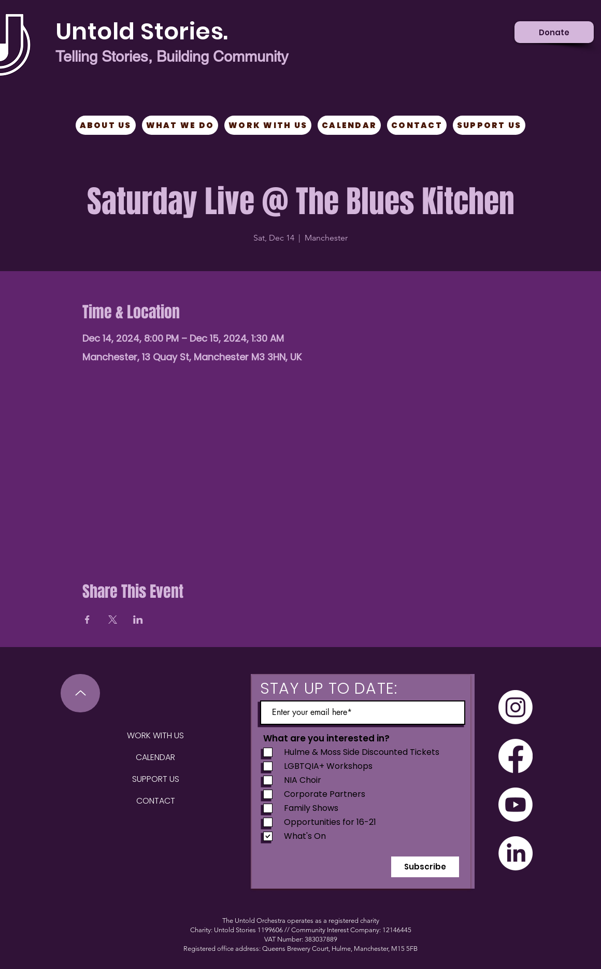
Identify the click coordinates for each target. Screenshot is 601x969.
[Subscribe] (425, 866)
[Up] (80, 693)
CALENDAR (155, 757)
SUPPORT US (155, 779)
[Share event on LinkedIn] (138, 619)
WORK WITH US (155, 735)
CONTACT (155, 801)
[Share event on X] (113, 619)
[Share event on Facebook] (87, 619)
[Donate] (554, 32)
